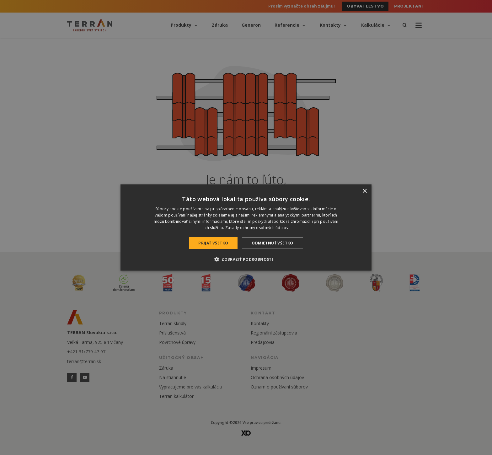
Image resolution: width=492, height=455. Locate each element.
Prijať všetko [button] (213, 242)
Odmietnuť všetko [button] (272, 242)
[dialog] (246, 228)
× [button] (364, 191)
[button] (246, 259)
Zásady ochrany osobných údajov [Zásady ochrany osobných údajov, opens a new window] (256, 227)
